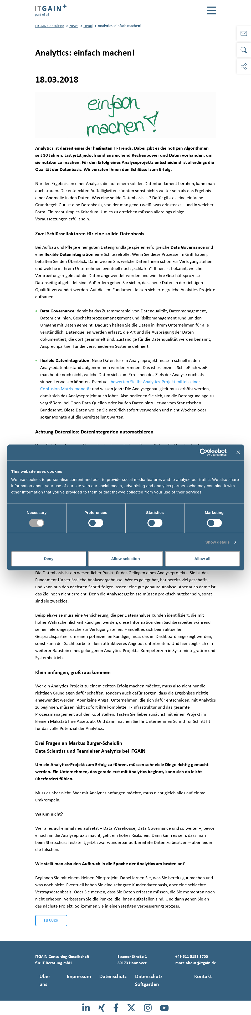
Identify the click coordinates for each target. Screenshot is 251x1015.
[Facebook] (116, 1007)
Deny (49, 558)
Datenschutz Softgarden (148, 980)
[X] (131, 1007)
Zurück (51, 920)
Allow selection (125, 558)
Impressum (79, 976)
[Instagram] (148, 1007)
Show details (217, 542)
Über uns (44, 980)
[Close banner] (238, 452)
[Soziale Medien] (244, 66)
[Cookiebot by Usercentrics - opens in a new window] (204, 452)
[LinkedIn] (86, 1007)
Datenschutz (113, 976)
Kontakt (203, 976)
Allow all (202, 558)
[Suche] (244, 50)
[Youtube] (164, 1007)
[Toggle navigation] (211, 10)
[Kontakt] (244, 33)
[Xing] (101, 1007)
